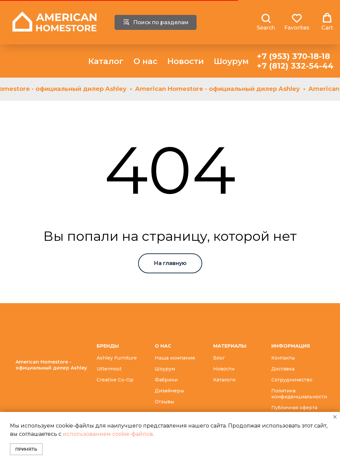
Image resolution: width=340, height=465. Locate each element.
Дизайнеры (169, 391)
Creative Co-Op (115, 380)
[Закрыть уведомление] (335, 417)
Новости (185, 61)
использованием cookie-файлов (108, 434)
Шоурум (231, 61)
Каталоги (224, 380)
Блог (219, 358)
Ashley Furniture (117, 358)
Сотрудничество (291, 380)
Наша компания (175, 358)
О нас (145, 61)
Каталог (106, 61)
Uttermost (109, 369)
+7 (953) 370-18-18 (293, 56)
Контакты (283, 358)
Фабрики (166, 380)
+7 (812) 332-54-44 (295, 66)
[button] (266, 22)
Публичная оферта (294, 408)
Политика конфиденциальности (299, 394)
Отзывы (164, 402)
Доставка (283, 369)
